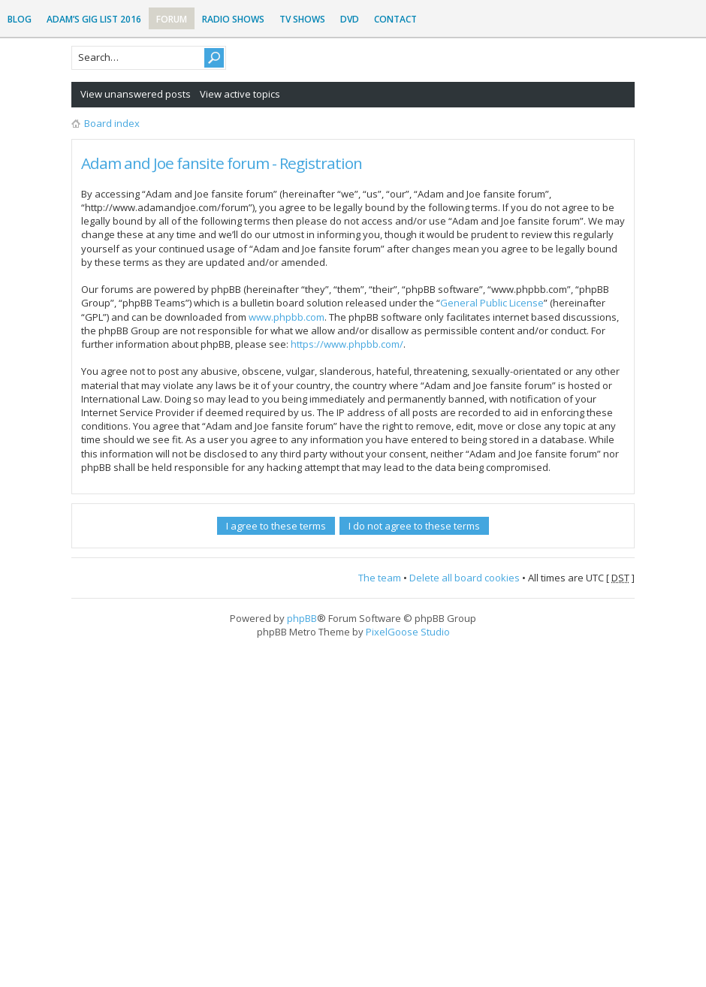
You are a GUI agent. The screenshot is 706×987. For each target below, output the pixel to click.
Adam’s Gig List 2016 (94, 19)
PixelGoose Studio (408, 631)
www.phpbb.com (286, 317)
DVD (349, 19)
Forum (171, 19)
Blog (20, 19)
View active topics (240, 94)
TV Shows (302, 19)
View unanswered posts (135, 94)
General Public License (492, 302)
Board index (112, 123)
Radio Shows (233, 19)
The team (379, 577)
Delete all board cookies (464, 577)
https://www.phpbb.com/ (347, 344)
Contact (395, 19)
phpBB (302, 618)
